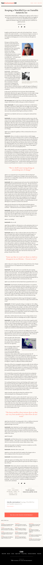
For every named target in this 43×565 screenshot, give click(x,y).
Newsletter (39, 554)
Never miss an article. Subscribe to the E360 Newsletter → (21, 515)
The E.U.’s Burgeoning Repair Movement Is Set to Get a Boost (20, 538)
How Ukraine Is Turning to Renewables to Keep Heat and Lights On (34, 531)
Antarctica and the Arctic (30, 493)
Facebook (19, 27)
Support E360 (17, 554)
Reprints (8, 554)
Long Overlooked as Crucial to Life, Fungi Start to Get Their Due (21, 525)
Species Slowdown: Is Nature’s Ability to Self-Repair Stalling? (20, 530)
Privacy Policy (24, 554)
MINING (2, 536)
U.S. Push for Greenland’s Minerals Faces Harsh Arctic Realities (35, 536)
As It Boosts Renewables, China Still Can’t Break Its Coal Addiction (7, 530)
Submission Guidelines (32, 554)
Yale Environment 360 (9, 3)
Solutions (11, 493)
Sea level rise (9, 491)
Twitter (22, 27)
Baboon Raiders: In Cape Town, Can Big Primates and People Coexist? (34, 526)
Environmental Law (13, 494)
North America (30, 490)
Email (24, 27)
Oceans (15, 491)
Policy (15, 493)
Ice (18, 491)
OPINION (2, 532)
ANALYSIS (30, 538)
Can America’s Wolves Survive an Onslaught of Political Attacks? (7, 534)
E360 (21, 552)
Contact (12, 554)
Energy (30, 529)
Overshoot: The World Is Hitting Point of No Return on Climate (35, 540)
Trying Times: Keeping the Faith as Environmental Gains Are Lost (7, 525)
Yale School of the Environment (21, 561)
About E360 (4, 554)
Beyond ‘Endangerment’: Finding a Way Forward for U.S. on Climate (21, 534)
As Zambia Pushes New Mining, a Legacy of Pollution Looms (7, 538)
